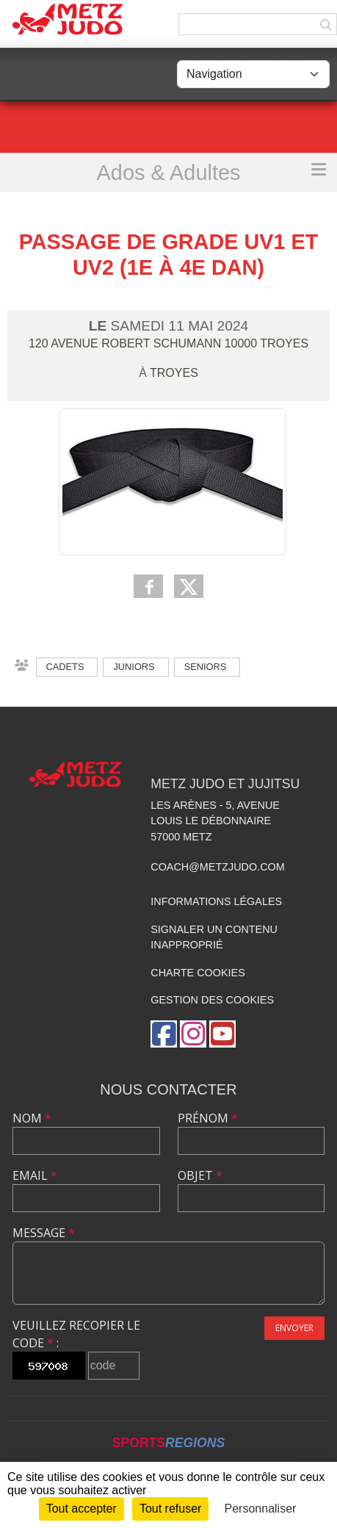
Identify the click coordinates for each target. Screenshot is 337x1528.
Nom (31, 1118)
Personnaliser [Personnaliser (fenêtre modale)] (261, 1508)
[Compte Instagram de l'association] (193, 1034)
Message (43, 1233)
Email (34, 1175)
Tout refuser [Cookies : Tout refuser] (170, 1508)
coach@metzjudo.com (218, 867)
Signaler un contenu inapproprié (214, 937)
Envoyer (294, 1328)
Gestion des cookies (212, 1000)
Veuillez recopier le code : (76, 1334)
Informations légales (216, 901)
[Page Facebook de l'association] (164, 1034)
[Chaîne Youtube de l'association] (222, 1034)
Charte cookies (197, 973)
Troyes (174, 373)
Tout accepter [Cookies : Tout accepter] (81, 1508)
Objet (200, 1175)
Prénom (208, 1118)
